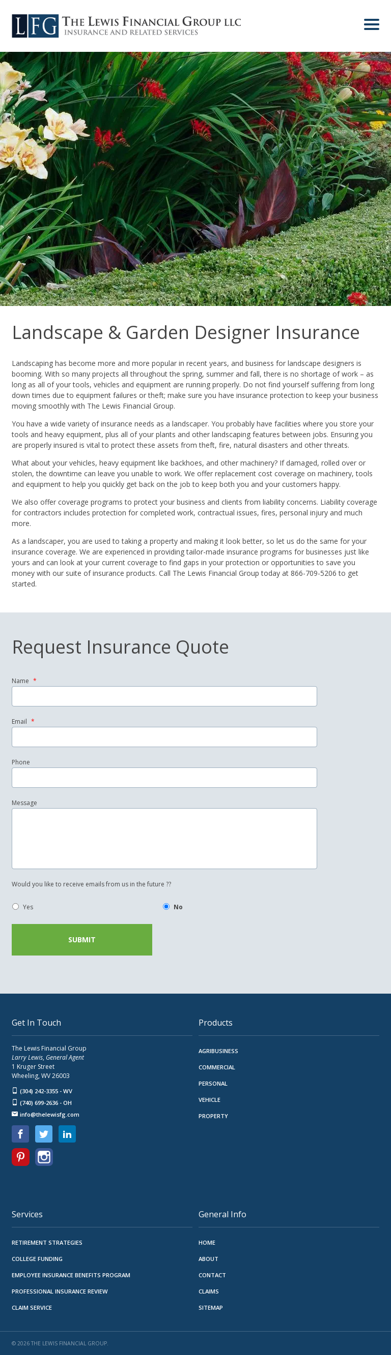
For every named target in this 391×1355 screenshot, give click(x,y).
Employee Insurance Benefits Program (71, 1274)
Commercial (217, 1066)
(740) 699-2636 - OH (42, 1102)
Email (23, 722)
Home (207, 1242)
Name (24, 681)
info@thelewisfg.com (45, 1114)
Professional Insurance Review (60, 1291)
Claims (209, 1291)
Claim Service (32, 1307)
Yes (28, 907)
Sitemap (211, 1307)
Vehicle (209, 1099)
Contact (212, 1274)
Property (213, 1115)
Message (24, 803)
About (208, 1258)
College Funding (37, 1258)
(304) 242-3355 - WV (42, 1090)
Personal (213, 1083)
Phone (21, 762)
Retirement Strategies (47, 1242)
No (178, 907)
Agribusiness (218, 1050)
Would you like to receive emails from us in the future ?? (91, 884)
